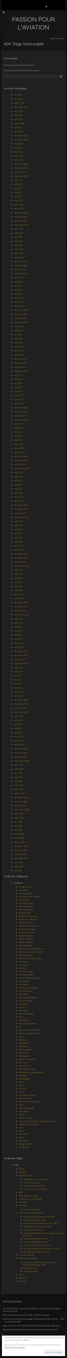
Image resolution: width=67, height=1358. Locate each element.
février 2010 (19, 740)
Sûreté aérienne (26, 1118)
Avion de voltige (25, 945)
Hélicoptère (24, 1020)
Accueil (52, 39)
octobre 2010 (20, 708)
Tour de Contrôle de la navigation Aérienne (37, 1121)
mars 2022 (18, 156)
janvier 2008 (19, 842)
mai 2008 (18, 826)
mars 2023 (18, 131)
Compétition (24, 981)
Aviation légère (25, 935)
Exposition (23, 1010)
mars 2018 (18, 346)
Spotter (22, 1114)
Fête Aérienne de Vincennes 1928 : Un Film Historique (26, 1315)
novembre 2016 (21, 411)
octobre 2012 (20, 610)
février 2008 (19, 838)
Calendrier (23, 1202)
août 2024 (18, 111)
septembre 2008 (21, 809)
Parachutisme (25, 1065)
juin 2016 (18, 432)
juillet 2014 (18, 525)
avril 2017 (18, 391)
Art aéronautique (26, 903)
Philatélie (23, 1075)
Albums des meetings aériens (32, 1213)
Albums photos (25, 1175)
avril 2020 (18, 245)
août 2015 (18, 472)
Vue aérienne (24, 1147)
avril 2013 (18, 586)
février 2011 (19, 692)
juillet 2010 (18, 720)
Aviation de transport (28, 926)
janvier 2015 (19, 501)
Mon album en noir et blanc (36, 1179)
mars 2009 (18, 785)
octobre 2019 (20, 269)
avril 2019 (18, 294)
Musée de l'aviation (27, 1059)
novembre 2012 (21, 606)
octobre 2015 (20, 464)
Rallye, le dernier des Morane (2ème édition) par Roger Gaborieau (31, 1325)
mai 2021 (18, 192)
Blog (21, 1192)
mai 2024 (18, 115)
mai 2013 (18, 582)
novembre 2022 (21, 139)
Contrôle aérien (25, 991)
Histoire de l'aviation (28, 1023)
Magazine (23, 1040)
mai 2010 (18, 728)
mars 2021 (18, 200)
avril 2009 (18, 781)
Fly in (21, 1017)
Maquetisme (24, 1043)
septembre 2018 (21, 322)
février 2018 (19, 350)
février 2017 (19, 399)
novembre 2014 (21, 509)
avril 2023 (18, 127)
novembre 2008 (21, 801)
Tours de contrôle (26, 1255)
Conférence (24, 984)
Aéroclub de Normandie (29, 896)
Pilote (21, 1082)
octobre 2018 (20, 318)
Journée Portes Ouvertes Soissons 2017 (41, 1223)
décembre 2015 (21, 456)
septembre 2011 (21, 663)
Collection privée (26, 971)
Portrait (22, 1088)
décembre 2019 (21, 261)
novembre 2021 (21, 168)
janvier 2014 (19, 549)
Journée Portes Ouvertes (29, 1030)
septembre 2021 (21, 176)
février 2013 (19, 594)
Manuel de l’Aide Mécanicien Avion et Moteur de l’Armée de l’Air (30, 1329)
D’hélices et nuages (32, 1209)
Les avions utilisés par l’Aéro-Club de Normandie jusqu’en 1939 (39, 1263)
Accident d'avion (26, 887)
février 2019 (19, 302)
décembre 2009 (21, 748)
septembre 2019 (21, 273)
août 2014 (18, 521)
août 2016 (18, 424)
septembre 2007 (21, 858)
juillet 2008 (18, 818)
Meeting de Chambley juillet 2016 (38, 1226)
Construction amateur (28, 987)
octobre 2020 (20, 221)
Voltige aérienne (26, 1144)
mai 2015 (18, 484)
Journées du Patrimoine (29, 1033)
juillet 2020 (18, 233)
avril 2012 (18, 635)
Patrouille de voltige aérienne (31, 1072)
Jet (20, 1026)
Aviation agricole (26, 909)
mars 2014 (18, 541)
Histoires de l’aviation (28, 1258)
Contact (22, 1281)
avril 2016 (18, 440)
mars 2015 (18, 493)
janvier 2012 (19, 647)
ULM (21, 1127)
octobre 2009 (20, 757)
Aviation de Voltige (27, 929)
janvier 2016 (19, 452)
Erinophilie (23, 1004)
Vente (21, 1131)
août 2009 (18, 765)
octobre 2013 (20, 562)
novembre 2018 (21, 314)
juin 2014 (18, 529)
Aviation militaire (26, 939)
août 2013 (18, 570)
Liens (21, 1274)
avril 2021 (18, 196)
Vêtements (23, 1134)
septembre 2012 (21, 614)
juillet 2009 (18, 769)
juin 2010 (18, 724)
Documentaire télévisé (28, 997)
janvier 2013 (19, 598)
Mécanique (23, 1046)
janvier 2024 (19, 123)
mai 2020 (18, 241)
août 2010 (18, 716)
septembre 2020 (21, 225)
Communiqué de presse (29, 978)
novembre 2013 (21, 558)
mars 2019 (18, 298)
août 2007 (18, 862)
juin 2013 (18, 578)
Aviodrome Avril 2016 (33, 1230)
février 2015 (19, 497)
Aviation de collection (28, 919)
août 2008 (18, 813)
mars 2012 (18, 639)
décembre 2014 (21, 505)
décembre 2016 (21, 407)
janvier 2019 (19, 306)
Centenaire (23, 961)
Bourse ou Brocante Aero (30, 958)
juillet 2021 (18, 184)
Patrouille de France (27, 1069)
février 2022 (19, 160)
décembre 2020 (21, 212)
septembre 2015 (21, 468)
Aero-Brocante (25, 893)
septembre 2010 (21, 712)
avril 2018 (18, 342)
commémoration (26, 974)
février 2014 (19, 545)
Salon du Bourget (26, 1108)
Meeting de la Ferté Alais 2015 (37, 1252)
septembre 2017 (21, 371)
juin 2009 (18, 773)
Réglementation (25, 1098)
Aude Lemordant (26, 906)
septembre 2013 (21, 566)
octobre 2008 (20, 805)
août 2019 (18, 277)
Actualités (23, 890)
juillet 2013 (18, 574)
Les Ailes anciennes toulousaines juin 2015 (42, 1248)
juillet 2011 (18, 671)
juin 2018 (18, 334)
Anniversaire (24, 900)
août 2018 (18, 326)
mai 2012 (18, 631)
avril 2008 (18, 830)
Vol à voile (23, 1140)
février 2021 (19, 204)
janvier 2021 (19, 208)
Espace (22, 1007)
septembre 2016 (21, 419)
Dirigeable (23, 994)
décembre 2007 (21, 846)
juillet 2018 (18, 330)
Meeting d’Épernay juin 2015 (36, 1238)
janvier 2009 (19, 793)
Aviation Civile (24, 913)
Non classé (23, 1062)
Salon (21, 1105)
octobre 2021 (20, 172)
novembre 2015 (21, 460)
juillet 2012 (18, 623)
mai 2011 (18, 679)
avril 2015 (18, 489)
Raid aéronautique (27, 1095)
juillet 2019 (18, 281)
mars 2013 (18, 590)
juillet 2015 (18, 476)
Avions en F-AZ (30, 1268)
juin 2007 (18, 870)
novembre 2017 (21, 363)
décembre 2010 (21, 700)
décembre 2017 (21, 359)
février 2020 (19, 253)
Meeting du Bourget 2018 (35, 1220)
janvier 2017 (19, 403)
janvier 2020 (19, 257)
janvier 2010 (19, 744)
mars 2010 (18, 736)
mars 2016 (18, 444)
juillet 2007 (18, 866)
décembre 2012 (21, 602)
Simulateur (23, 1111)
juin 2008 (18, 822)
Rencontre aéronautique (29, 1101)
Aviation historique (27, 932)
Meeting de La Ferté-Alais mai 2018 (39, 1217)
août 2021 (18, 180)
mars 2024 (18, 119)
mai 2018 (18, 338)
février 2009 (19, 789)
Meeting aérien (25, 1049)
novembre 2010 (21, 704)
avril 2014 (18, 537)
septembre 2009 (21, 761)
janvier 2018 (19, 355)
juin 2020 (18, 237)
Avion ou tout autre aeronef (31, 952)
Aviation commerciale (28, 916)
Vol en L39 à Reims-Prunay (35, 1189)
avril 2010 (18, 732)
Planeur (22, 1085)
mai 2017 (18, 387)
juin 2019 (18, 286)
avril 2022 (18, 152)
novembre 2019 (21, 265)
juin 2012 (18, 627)
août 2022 (18, 143)
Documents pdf (30, 1271)
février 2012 (19, 643)
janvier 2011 (19, 696)
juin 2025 (18, 95)
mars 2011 (18, 688)
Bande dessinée (26, 955)
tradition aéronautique (29, 1124)
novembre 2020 (21, 217)
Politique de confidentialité (30, 1199)
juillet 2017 (18, 379)
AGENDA (22, 1172)
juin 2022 (18, 147)
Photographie (25, 1079)
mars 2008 (18, 834)
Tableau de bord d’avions (35, 1186)
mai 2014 (18, 533)
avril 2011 (18, 683)
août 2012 (18, 618)
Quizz (21, 1092)
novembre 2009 (21, 753)
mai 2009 (18, 777)
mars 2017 (18, 395)
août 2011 (18, 667)
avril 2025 (18, 99)
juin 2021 (18, 188)
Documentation (25, 1000)
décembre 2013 (21, 553)
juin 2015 (18, 480)
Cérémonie (23, 965)
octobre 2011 (20, 659)
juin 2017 (18, 383)
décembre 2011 (21, 651)
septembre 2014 (21, 517)
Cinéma (22, 968)
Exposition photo (26, 1013)
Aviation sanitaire (26, 942)
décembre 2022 (21, 135)
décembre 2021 (21, 164)
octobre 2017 (20, 367)
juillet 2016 (18, 428)
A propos (23, 1278)
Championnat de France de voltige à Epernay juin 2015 (43, 1234)
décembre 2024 (21, 107)
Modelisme (24, 1053)
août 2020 (18, 229)
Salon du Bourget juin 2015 (35, 1242)
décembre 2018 (21, 310)
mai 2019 (18, 290)
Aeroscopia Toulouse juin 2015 (37, 1245)
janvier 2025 (19, 103)
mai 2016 (18, 436)
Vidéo (21, 1137)
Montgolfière (24, 1056)
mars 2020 (18, 249)
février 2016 (19, 448)
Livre (21, 1036)
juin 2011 (18, 675)
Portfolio (22, 1205)
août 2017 (18, 375)
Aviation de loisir (26, 922)
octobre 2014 (20, 513)
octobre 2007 (20, 854)
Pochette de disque (32, 1182)
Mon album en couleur (29, 1195)
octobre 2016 (20, 415)
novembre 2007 (21, 850)
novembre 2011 (21, 655)
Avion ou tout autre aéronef (31, 948)
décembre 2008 (21, 797)
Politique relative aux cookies (14, 1347)
